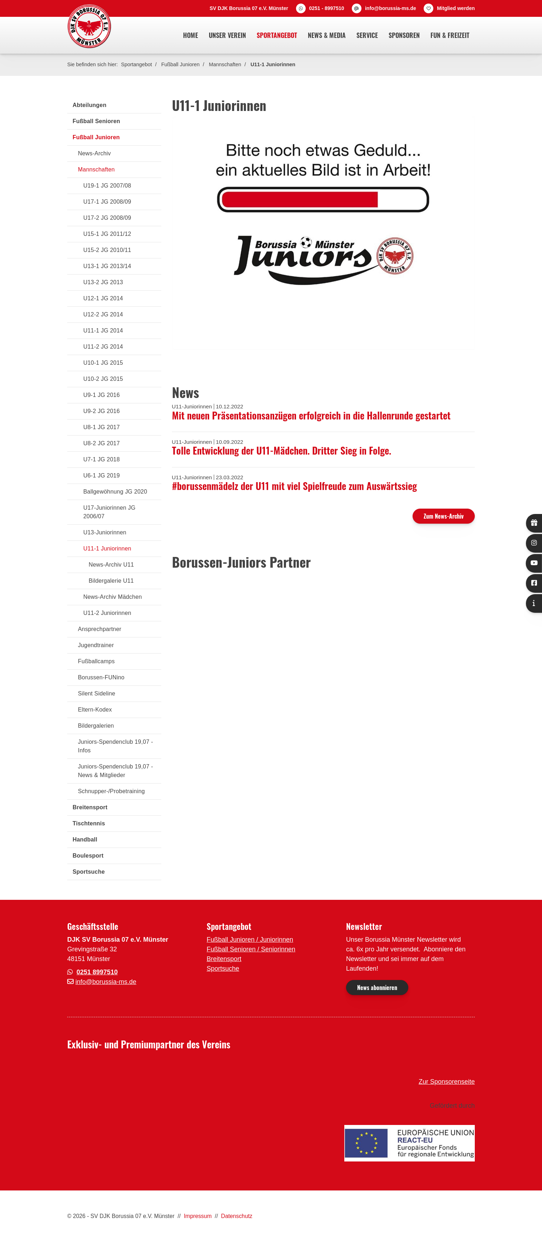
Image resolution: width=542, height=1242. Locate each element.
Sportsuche (89, 872)
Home (190, 35)
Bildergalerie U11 (111, 581)
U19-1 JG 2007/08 (107, 186)
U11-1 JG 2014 (103, 331)
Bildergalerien (96, 726)
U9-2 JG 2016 (101, 411)
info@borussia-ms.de (390, 8)
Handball (85, 839)
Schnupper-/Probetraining (111, 791)
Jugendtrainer (96, 645)
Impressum (198, 1216)
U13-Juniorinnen (104, 532)
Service (367, 35)
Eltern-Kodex (95, 710)
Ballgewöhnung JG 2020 (115, 492)
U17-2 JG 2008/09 (107, 218)
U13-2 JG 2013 (103, 282)
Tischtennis (89, 823)
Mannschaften (225, 64)
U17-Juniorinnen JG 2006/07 (109, 512)
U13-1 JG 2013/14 (107, 266)
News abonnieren (377, 987)
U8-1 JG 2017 (101, 427)
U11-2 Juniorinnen (107, 613)
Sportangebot (277, 35)
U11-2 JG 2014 (103, 347)
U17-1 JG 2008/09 (107, 202)
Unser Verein (227, 35)
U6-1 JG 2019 (101, 475)
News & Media (327, 35)
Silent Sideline (96, 693)
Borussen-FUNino (101, 677)
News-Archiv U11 (111, 565)
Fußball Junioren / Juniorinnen (250, 939)
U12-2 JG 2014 (103, 314)
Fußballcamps (96, 661)
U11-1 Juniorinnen (273, 64)
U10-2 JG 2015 (103, 379)
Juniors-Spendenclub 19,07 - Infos (115, 746)
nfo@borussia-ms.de (106, 981)
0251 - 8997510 (326, 8)
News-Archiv (94, 153)
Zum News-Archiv (444, 516)
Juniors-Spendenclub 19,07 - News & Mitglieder (115, 770)
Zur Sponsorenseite (447, 1081)
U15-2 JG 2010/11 (107, 250)
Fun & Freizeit (449, 35)
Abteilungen (90, 105)
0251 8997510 (97, 972)
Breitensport (90, 807)
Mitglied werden (456, 8)
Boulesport (88, 856)
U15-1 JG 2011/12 (107, 234)
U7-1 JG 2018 (101, 459)
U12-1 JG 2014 (103, 298)
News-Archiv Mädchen (112, 597)
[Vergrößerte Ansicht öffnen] (323, 233)
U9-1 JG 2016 (101, 395)
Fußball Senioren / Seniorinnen (251, 949)
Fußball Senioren (96, 121)
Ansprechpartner (99, 629)
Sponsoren (404, 35)
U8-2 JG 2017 (101, 443)
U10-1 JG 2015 (103, 363)
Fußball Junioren (180, 64)
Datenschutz (236, 1216)
